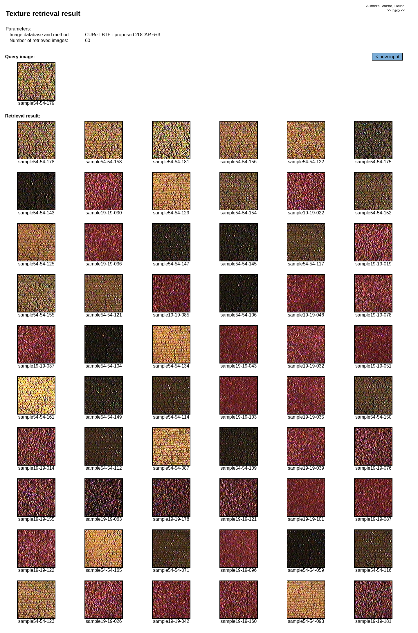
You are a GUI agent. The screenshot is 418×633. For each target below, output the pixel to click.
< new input (387, 56)
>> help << (396, 10)
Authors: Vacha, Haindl (385, 6)
